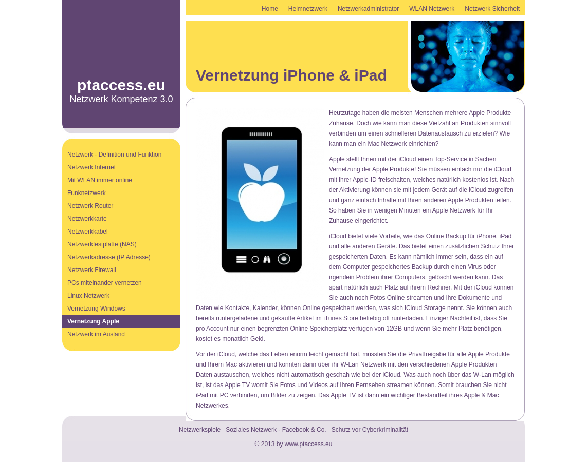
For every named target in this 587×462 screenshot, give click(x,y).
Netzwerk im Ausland (96, 334)
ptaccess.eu (121, 84)
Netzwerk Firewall (91, 270)
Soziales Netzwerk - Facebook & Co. (276, 429)
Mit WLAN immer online (99, 180)
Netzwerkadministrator (368, 8)
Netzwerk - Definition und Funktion (114, 154)
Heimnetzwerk (307, 8)
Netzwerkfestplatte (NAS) (102, 244)
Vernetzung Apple (93, 321)
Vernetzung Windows (96, 308)
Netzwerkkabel (87, 231)
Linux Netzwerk (88, 295)
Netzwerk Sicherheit (492, 8)
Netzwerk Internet (91, 167)
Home (270, 8)
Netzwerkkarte (87, 218)
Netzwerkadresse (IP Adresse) (109, 257)
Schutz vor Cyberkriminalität (370, 429)
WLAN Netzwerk (431, 8)
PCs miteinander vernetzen (104, 282)
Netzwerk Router (90, 205)
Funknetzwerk (86, 193)
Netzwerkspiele (200, 429)
